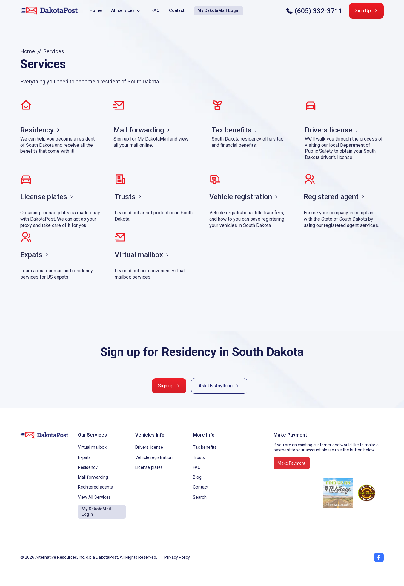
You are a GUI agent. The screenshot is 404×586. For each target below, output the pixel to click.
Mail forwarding (93, 477)
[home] (49, 11)
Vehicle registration (154, 457)
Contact (176, 10)
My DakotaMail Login (218, 10)
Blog (197, 477)
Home (96, 10)
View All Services (94, 497)
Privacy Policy (177, 557)
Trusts (199, 457)
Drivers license (149, 447)
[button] (126, 11)
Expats (84, 457)
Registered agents (95, 487)
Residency (88, 467)
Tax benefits (204, 447)
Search (200, 497)
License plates (149, 467)
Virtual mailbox (92, 447)
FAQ (155, 10)
